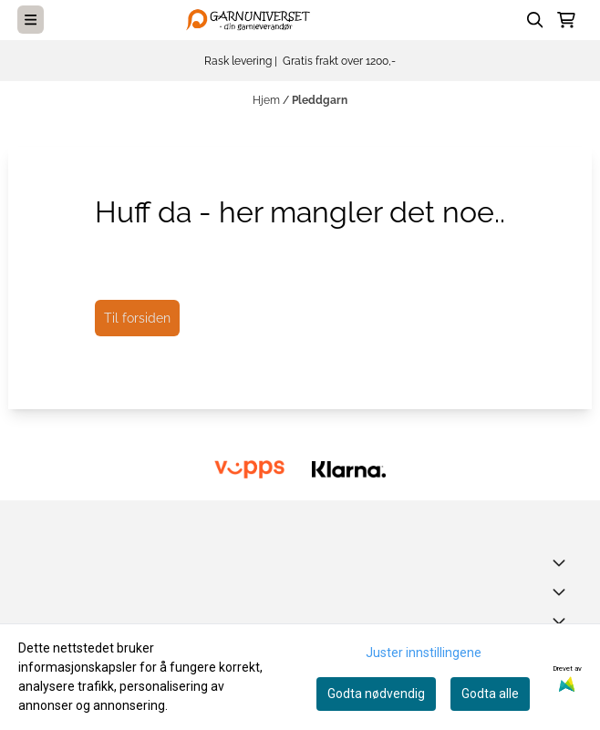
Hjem (268, 100)
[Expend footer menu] (563, 591)
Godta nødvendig (376, 693)
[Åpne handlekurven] (566, 20)
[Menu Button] (30, 19)
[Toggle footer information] (563, 562)
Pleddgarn (319, 100)
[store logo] (252, 19)
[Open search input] (535, 20)
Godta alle (490, 693)
